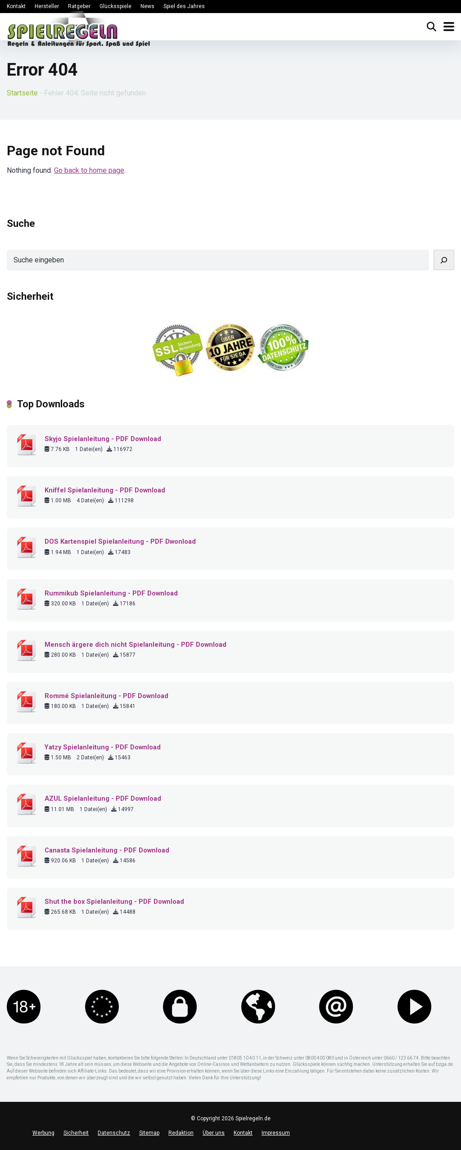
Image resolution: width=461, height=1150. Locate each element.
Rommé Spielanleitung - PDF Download (106, 696)
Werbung (43, 1133)
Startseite (22, 93)
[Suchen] (444, 260)
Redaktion (181, 1133)
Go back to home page (89, 170)
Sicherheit (76, 1133)
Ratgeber (79, 6)
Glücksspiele (115, 6)
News (147, 6)
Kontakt (16, 6)
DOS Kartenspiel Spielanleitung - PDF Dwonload (120, 541)
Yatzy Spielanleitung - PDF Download (103, 747)
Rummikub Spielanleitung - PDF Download (111, 593)
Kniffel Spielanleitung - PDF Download (105, 490)
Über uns (214, 1133)
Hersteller (47, 6)
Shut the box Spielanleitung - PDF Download (114, 901)
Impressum (276, 1133)
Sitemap (149, 1133)
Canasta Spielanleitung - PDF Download (107, 850)
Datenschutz (114, 1133)
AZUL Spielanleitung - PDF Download (103, 798)
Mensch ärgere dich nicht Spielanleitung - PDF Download (135, 644)
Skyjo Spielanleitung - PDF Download (103, 439)
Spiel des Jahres (184, 6)
